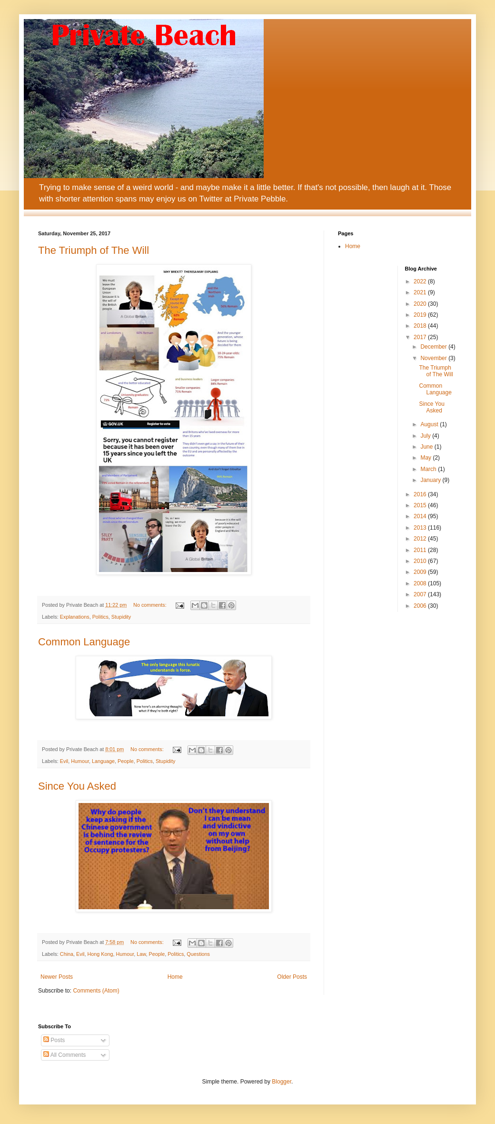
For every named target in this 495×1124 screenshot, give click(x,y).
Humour (80, 761)
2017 (421, 337)
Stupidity (121, 617)
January (431, 480)
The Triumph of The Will (93, 250)
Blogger (281, 1081)
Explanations (74, 617)
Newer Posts (56, 976)
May (426, 457)
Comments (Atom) (96, 990)
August (430, 424)
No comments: (150, 605)
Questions (198, 954)
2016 (421, 494)
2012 (421, 538)
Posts (54, 1040)
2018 (421, 325)
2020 (421, 304)
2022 (421, 281)
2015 (421, 505)
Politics (100, 617)
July (426, 435)
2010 (421, 561)
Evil (64, 761)
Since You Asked (77, 786)
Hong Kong (100, 954)
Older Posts (292, 976)
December (434, 346)
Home (175, 976)
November (434, 358)
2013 (421, 527)
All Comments (64, 1055)
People (126, 761)
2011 (421, 550)
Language (103, 761)
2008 (421, 583)
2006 (421, 605)
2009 (421, 572)
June (427, 446)
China (66, 954)
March (429, 469)
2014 (421, 516)
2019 (421, 314)
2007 (421, 594)
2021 (421, 292)
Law (141, 954)
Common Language (84, 642)
